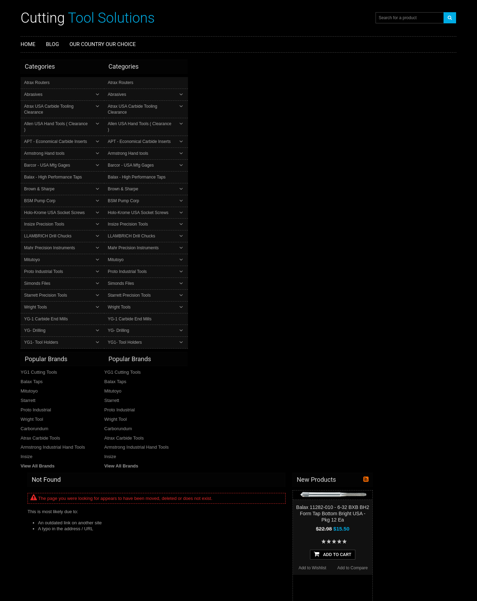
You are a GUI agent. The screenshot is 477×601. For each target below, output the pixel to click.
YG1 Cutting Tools (39, 360)
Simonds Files (38, 271)
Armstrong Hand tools (45, 141)
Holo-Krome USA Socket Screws (55, 200)
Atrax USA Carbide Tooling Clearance (59, 106)
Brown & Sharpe (40, 177)
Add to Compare (436, 154)
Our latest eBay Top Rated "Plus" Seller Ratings (181, 513)
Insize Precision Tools (45, 212)
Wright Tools (36, 295)
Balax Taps (32, 369)
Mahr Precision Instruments (50, 236)
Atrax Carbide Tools (40, 425)
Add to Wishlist (396, 154)
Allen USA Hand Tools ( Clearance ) (58, 118)
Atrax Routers (37, 82)
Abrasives (34, 94)
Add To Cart (416, 141)
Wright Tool (32, 407)
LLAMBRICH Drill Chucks (48, 224)
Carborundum (34, 416)
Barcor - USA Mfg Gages (48, 153)
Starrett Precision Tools (46, 283)
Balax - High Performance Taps (54, 165)
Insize (26, 444)
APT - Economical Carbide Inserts (56, 129)
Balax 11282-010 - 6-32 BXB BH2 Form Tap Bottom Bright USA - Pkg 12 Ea (416, 100)
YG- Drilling (35, 319)
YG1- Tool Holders (42, 330)
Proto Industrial (36, 397)
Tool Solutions (88, 18)
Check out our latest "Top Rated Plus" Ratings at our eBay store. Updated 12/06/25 (180, 544)
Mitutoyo (32, 247)
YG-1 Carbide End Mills (46, 307)
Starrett (28, 388)
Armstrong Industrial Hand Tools (53, 435)
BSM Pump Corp (40, 189)
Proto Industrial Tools (44, 259)
